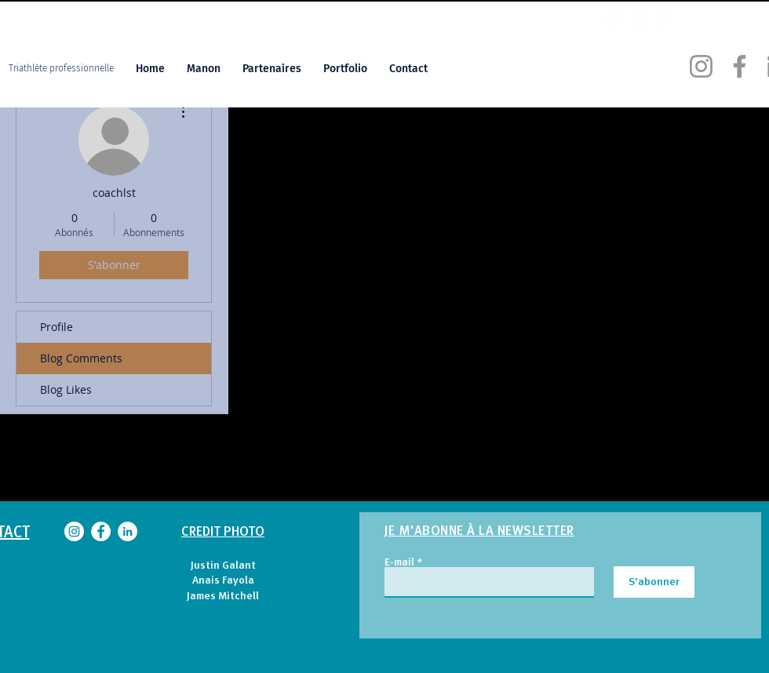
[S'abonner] (654, 582)
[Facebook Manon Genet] (739, 66)
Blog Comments (81, 358)
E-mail (399, 561)
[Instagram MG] (614, 16)
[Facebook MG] (638, 16)
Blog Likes (66, 389)
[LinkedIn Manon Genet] (127, 531)
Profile (56, 326)
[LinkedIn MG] (663, 16)
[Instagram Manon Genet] (701, 66)
